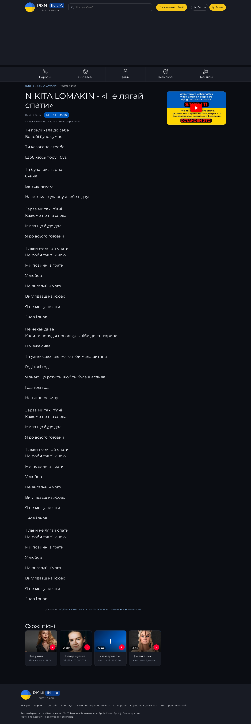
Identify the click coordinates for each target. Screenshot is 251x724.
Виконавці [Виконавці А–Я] (171, 7)
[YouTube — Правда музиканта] (87, 647)
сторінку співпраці (62, 716)
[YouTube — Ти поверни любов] (122, 647)
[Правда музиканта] (76, 648)
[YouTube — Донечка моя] (156, 647)
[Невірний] (41, 648)
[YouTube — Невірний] (52, 647)
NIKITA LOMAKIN (47, 85)
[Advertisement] (125, 40)
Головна (30, 85)
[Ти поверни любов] (110, 648)
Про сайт (51, 705)
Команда (66, 705)
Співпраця (120, 705)
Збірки (37, 705)
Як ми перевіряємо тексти (124, 609)
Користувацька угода (144, 705)
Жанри (25, 705)
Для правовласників (174, 705)
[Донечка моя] (145, 648)
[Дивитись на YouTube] (196, 108)
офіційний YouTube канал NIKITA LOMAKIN (83, 609)
